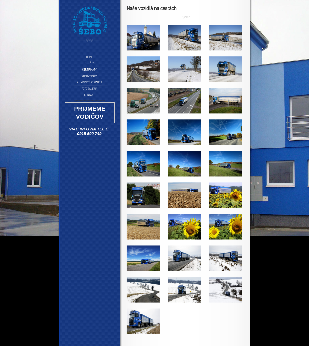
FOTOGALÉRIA (89, 89)
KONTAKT (89, 95)
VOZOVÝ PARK (89, 76)
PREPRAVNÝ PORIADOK (89, 82)
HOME (89, 57)
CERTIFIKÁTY (89, 69)
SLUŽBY (89, 63)
